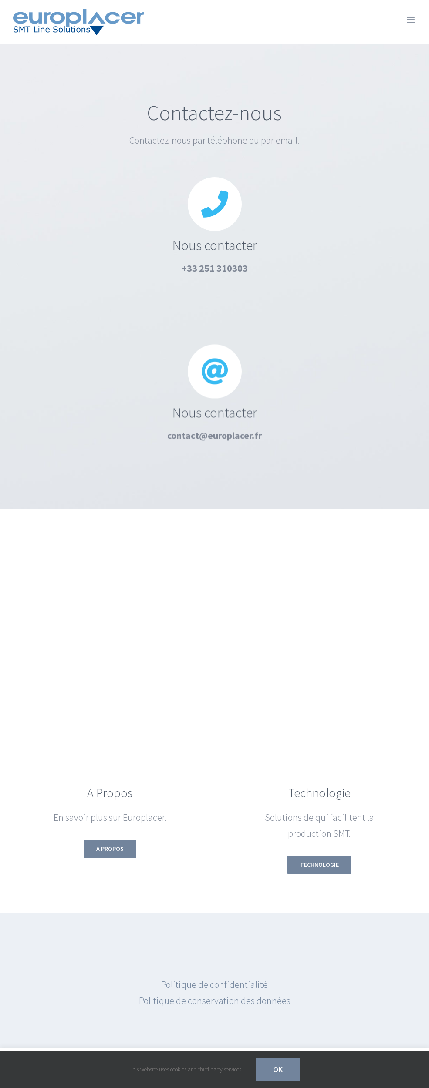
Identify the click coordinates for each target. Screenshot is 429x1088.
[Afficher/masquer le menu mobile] (411, 19)
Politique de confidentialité (214, 984)
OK (278, 1069)
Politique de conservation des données (215, 1000)
